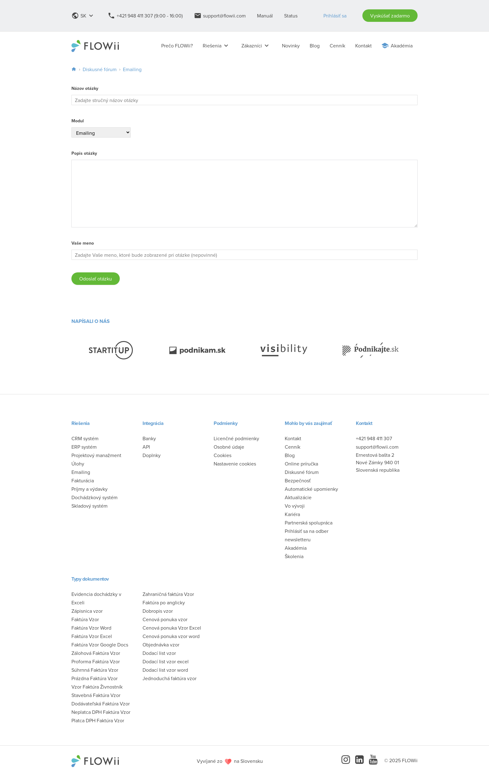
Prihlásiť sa (334, 15)
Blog (315, 45)
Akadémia (402, 45)
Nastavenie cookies (235, 463)
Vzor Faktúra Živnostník (97, 686)
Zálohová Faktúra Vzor (95, 653)
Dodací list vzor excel (166, 661)
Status (291, 15)
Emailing (132, 69)
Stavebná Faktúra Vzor (95, 695)
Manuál (265, 15)
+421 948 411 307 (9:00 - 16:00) (145, 15)
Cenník (337, 45)
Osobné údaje (229, 446)
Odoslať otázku (95, 278)
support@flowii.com (220, 15)
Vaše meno (82, 243)
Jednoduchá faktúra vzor (169, 678)
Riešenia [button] (217, 45)
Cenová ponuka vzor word (171, 636)
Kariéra (292, 514)
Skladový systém (89, 505)
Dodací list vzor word (165, 669)
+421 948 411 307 (374, 438)
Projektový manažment (96, 455)
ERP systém (84, 446)
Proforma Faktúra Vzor (95, 661)
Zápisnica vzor (87, 610)
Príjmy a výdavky (89, 488)
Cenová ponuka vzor (165, 619)
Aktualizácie (298, 497)
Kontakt (363, 45)
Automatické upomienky (311, 488)
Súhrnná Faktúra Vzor (94, 669)
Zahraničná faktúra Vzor (168, 594)
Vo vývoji (295, 505)
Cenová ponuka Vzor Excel (172, 627)
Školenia (294, 556)
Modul (77, 121)
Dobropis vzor (158, 610)
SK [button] (83, 15)
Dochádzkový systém (94, 497)
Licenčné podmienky (236, 438)
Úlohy (77, 463)
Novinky (291, 45)
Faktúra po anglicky (164, 602)
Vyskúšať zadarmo (390, 15)
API (146, 446)
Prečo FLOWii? (177, 45)
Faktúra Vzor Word (91, 627)
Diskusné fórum (100, 69)
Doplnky (152, 455)
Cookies (222, 455)
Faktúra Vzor (85, 619)
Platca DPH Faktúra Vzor (97, 720)
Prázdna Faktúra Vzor (94, 678)
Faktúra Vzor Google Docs (99, 644)
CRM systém (85, 438)
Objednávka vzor (161, 644)
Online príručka (301, 463)
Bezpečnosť (298, 480)
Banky (149, 438)
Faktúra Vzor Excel (91, 636)
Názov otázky (84, 88)
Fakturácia (82, 480)
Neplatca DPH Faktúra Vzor (100, 712)
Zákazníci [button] (256, 45)
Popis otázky (84, 153)
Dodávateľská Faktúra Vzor (100, 703)
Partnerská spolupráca (308, 522)
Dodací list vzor (159, 653)
